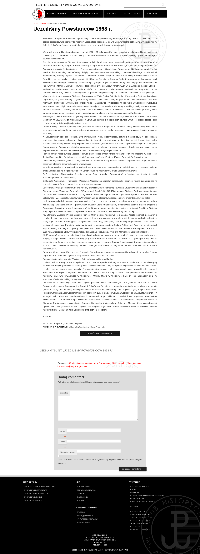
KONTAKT (152, 14)
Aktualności (73, 327)
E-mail (63, 442)
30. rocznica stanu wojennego (142, 501)
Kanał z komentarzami (87, 519)
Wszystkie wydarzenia (139, 486)
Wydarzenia (100, 327)
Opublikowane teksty (139, 523)
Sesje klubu (91, 327)
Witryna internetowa (68, 452)
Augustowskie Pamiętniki (140, 514)
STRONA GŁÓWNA (56, 14)
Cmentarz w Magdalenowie (35, 490)
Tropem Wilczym (137, 498)
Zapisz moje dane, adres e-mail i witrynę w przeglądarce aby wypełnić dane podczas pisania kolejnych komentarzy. (100, 461)
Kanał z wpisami (85, 516)
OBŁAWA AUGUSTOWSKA (86, 14)
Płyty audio (135, 526)
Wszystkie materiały (138, 511)
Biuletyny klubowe (138, 517)
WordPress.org (83, 522)
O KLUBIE (112, 14)
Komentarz (64, 393)
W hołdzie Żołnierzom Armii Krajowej (39, 486)
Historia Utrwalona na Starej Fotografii (147, 495)
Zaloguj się (82, 512)
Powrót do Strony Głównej (100, 333)
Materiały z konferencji (140, 529)
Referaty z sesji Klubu (139, 520)
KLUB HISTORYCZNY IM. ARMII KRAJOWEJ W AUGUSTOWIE (68, 5)
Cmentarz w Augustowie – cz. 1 (36, 493)
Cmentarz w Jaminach (33, 501)
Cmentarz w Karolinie (33, 497)
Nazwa (63, 432)
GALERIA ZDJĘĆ (132, 14)
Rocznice (82, 327)
